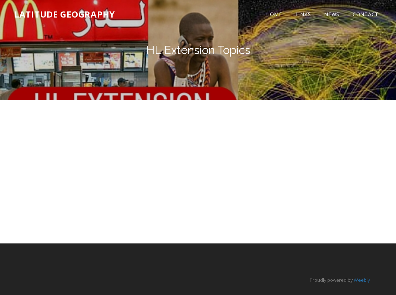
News (331, 14)
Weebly (362, 280)
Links (303, 14)
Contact (365, 14)
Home (274, 14)
